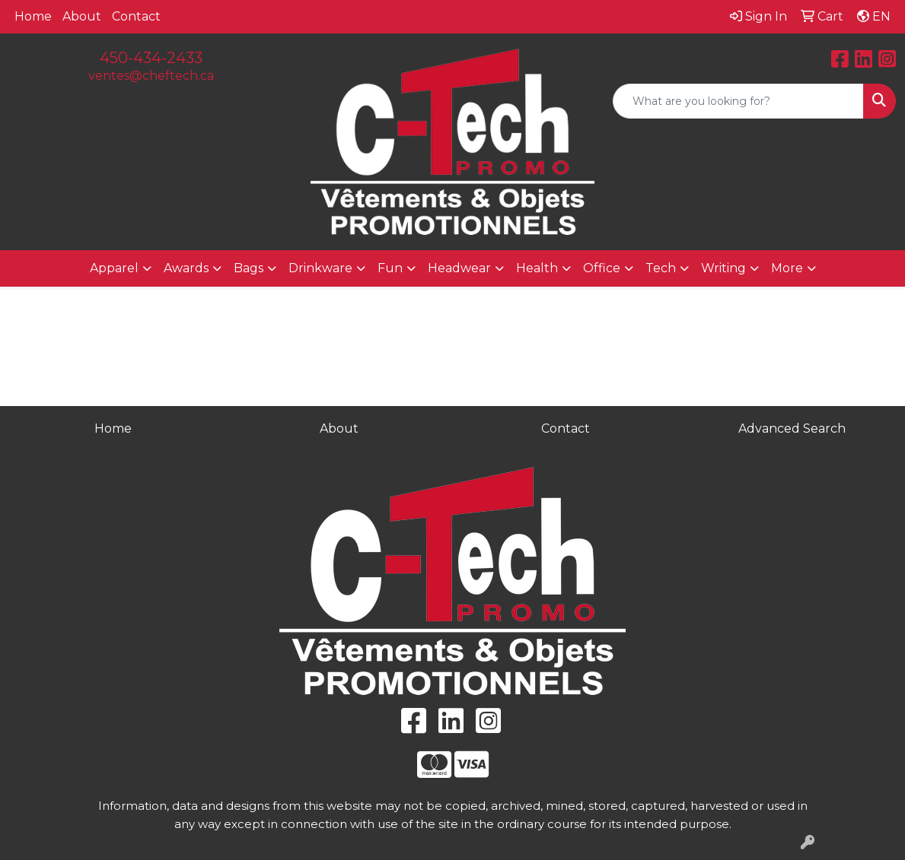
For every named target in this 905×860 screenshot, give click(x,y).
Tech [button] (660, 268)
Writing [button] (723, 268)
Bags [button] (248, 268)
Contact (136, 16)
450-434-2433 (151, 58)
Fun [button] (390, 268)
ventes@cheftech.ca (151, 75)
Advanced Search (792, 428)
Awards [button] (186, 268)
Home (33, 16)
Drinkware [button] (320, 268)
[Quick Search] (738, 101)
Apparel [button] (114, 268)
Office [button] (601, 268)
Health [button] (537, 268)
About (81, 16)
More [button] (787, 268)
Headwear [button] (459, 268)
